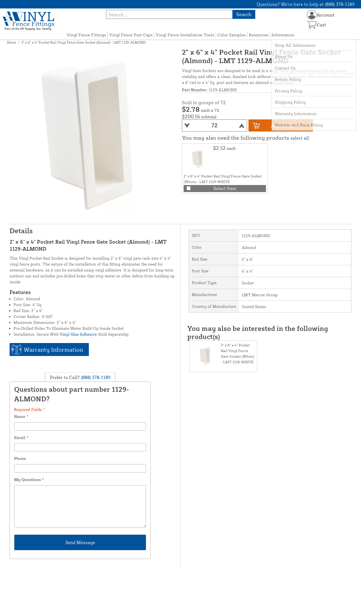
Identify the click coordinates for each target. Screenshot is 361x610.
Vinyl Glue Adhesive (78, 334)
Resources (258, 34)
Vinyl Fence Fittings (86, 34)
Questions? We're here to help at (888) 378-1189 (306, 4)
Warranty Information (53, 349)
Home (11, 42)
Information (283, 34)
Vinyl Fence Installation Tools (185, 34)
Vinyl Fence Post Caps (131, 34)
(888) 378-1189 (95, 377)
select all (299, 138)
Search (243, 14)
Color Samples (231, 34)
